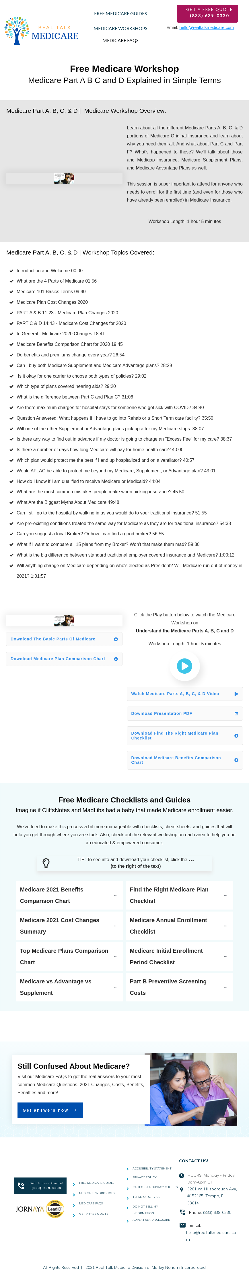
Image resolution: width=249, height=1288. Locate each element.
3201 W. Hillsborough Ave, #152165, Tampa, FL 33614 (212, 1196)
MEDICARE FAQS (91, 1203)
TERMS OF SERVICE (146, 1197)
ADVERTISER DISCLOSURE (151, 1220)
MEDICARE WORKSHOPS (96, 1193)
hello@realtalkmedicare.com (207, 27)
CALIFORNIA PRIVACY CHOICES (155, 1187)
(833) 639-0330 (217, 1212)
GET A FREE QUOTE (93, 1214)
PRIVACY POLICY (145, 1177)
